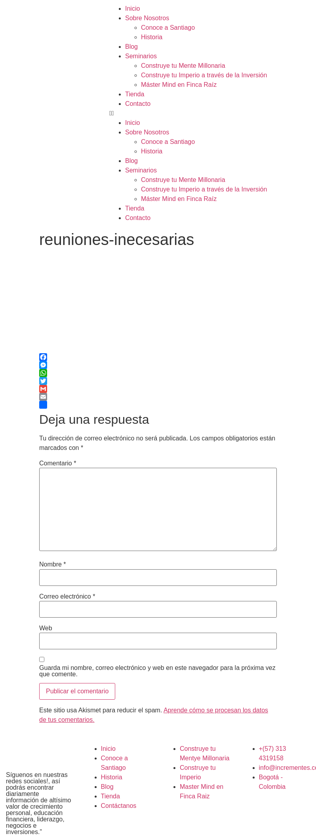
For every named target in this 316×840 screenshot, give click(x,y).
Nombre (52, 564)
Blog (131, 46)
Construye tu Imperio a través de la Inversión (204, 75)
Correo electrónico (67, 596)
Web (45, 628)
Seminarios (141, 56)
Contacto (137, 103)
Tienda (134, 94)
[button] (210, 113)
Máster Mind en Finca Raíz (179, 84)
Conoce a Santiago (168, 27)
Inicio (132, 8)
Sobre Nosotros (147, 18)
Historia (151, 37)
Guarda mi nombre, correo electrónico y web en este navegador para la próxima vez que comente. (157, 671)
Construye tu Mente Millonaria (183, 65)
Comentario (57, 463)
